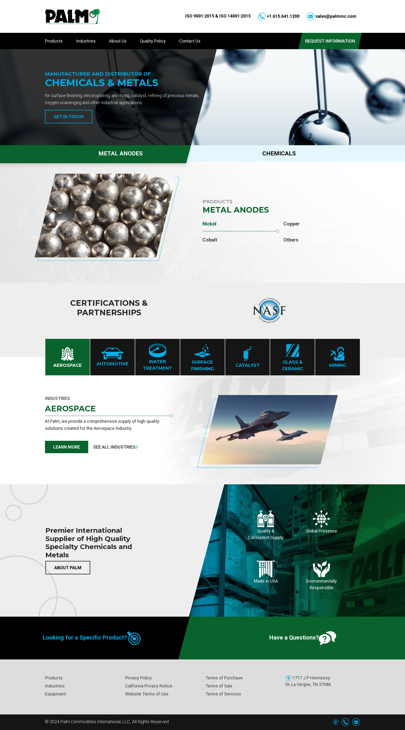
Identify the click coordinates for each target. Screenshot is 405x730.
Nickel (209, 224)
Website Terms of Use (146, 693)
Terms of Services (223, 693)
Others (291, 240)
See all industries (115, 447)
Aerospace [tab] (67, 357)
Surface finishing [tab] (202, 357)
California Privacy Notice (148, 685)
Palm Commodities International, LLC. (95, 721)
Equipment (55, 693)
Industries (86, 41)
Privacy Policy (138, 677)
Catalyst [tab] (248, 357)
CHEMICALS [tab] (279, 153)
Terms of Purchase (224, 677)
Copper (291, 224)
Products (54, 41)
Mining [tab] (337, 357)
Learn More (66, 447)
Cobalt (209, 240)
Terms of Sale (218, 685)
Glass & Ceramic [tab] (292, 357)
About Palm (67, 567)
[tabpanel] (202, 222)
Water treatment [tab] (157, 357)
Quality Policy (153, 41)
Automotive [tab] (113, 357)
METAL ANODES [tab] (97, 153)
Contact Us (190, 41)
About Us (118, 41)
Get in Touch (69, 116)
